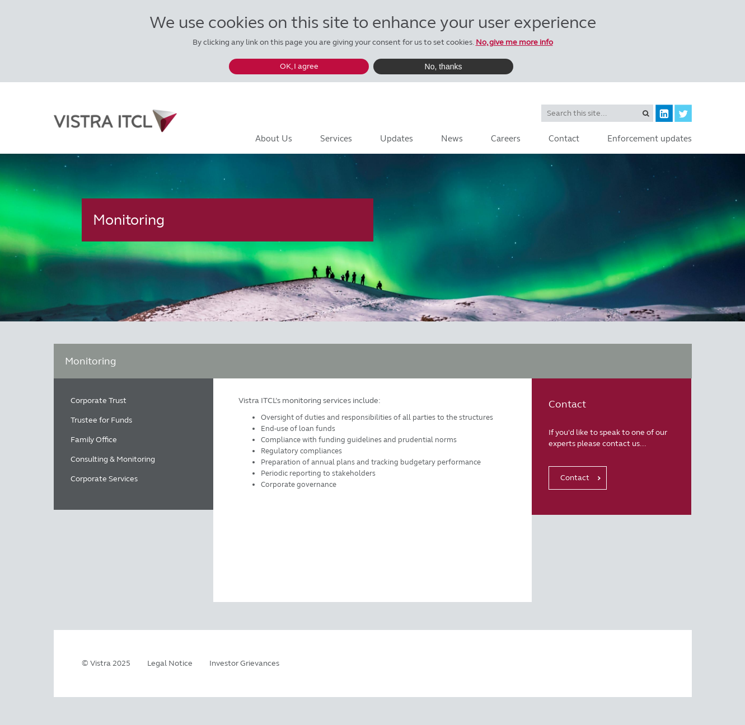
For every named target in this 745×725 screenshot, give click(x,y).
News (452, 139)
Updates (396, 139)
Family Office (94, 439)
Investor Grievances (244, 663)
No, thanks (443, 66)
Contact (564, 139)
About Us (273, 139)
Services (336, 139)
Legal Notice (170, 663)
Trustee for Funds (101, 420)
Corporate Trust (98, 400)
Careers (506, 139)
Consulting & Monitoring (113, 459)
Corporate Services (104, 479)
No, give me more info (514, 42)
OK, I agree (299, 66)
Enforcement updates (649, 139)
